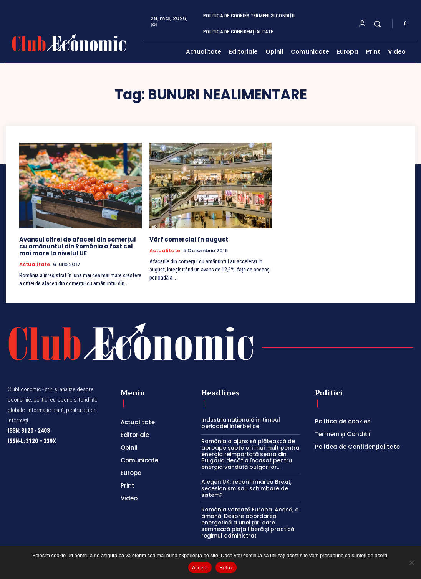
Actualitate (34, 264)
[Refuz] (411, 562)
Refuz (226, 568)
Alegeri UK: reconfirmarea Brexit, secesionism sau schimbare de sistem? (246, 488)
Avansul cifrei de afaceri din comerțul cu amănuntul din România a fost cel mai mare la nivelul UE (77, 246)
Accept (200, 568)
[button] (377, 24)
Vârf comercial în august (188, 239)
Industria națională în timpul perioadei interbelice (240, 423)
